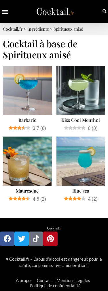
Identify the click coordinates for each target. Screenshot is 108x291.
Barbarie (27, 120)
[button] (5, 11)
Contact (44, 280)
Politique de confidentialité (55, 285)
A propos (24, 280)
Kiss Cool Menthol (80, 120)
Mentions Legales (73, 280)
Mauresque (27, 191)
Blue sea (80, 191)
